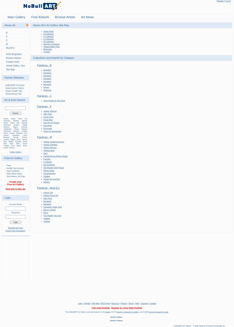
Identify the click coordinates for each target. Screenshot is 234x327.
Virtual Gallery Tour (15, 65)
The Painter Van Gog (52, 216)
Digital (25, 125)
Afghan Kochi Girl (50, 195)
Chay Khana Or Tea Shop (54, 101)
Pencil (25, 143)
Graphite (18, 141)
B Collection (48, 34)
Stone (25, 146)
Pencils (15, 137)
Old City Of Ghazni (51, 123)
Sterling (24, 121)
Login (7, 197)
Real (5, 141)
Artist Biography (14, 54)
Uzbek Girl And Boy (51, 179)
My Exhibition (49, 165)
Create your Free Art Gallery (15, 183)
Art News (87, 17)
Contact (46, 52)
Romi (45, 213)
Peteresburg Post (13, 94)
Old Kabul (47, 128)
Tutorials (144, 303)
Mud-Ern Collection (51, 44)
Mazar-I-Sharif (49, 210)
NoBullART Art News (14, 85)
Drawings (15, 135)
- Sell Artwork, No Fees (15, 176)
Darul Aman (48, 117)
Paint (20, 119)
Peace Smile (48, 171)
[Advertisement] (15, 257)
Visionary (7, 121)
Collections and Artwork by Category (53, 58)
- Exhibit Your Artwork (14, 168)
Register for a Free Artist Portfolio (126, 308)
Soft (17, 123)
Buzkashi (47, 70)
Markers (6, 127)
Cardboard (7, 129)
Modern (16, 121)
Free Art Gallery (13, 158)
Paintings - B (44, 65)
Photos (24, 137)
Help (137, 303)
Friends (87, 303)
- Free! (8, 165)
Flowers (12, 148)
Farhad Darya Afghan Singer (55, 156)
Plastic (16, 129)
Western (6, 137)
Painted (24, 129)
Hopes (46, 87)
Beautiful (19, 133)
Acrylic (6, 119)
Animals (24, 127)
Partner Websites (14, 77)
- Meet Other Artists (13, 174)
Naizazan (47, 90)
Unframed (7, 131)
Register (220, 1)
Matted (12, 139)
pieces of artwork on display (127, 312)
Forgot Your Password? (16, 231)
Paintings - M (44, 137)
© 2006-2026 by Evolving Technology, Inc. (209, 326)
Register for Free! (15, 228)
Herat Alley (48, 120)
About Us (115, 303)
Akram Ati (9, 25)
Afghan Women (50, 111)
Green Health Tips (13, 91)
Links (80, 303)
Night (12, 123)
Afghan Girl (48, 193)
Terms (131, 303)
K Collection (48, 39)
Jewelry (6, 139)
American (7, 125)
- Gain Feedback (12, 171)
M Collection (48, 42)
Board (19, 146)
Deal (45, 153)
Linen (25, 135)
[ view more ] (15, 152)
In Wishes (47, 162)
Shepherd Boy (49, 173)
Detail (25, 141)
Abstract (16, 131)
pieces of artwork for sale (158, 312)
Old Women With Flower (53, 168)
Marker (11, 141)
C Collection (48, 36)
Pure (12, 146)
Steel (11, 143)
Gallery (24, 131)
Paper (13, 119)
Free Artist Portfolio (101, 308)
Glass (19, 139)
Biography (47, 49)
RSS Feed (105, 303)
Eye (25, 133)
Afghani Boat (48, 150)
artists (107, 312)
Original (24, 123)
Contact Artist (12, 62)
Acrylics (16, 125)
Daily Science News (14, 88)
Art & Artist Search (14, 100)
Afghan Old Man (50, 145)
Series (6, 148)
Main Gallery (16, 17)
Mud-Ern (10, 48)
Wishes (46, 182)
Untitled (46, 176)
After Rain (47, 114)
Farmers (47, 159)
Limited (12, 133)
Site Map (10, 69)
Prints (6, 133)
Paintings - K (44, 106)
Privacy (124, 303)
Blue (5, 143)
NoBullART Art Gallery (182, 326)
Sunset (24, 139)
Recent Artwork (13, 58)
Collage (6, 146)
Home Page (48, 31)
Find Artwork (40, 17)
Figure (15, 127)
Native (6, 123)
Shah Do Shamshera (52, 131)
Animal (6, 135)
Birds (18, 143)
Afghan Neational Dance (53, 142)
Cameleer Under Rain (52, 207)
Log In (228, 1)
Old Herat (47, 126)
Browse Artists (65, 17)
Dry (26, 119)
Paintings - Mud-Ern (48, 188)
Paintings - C (44, 96)
